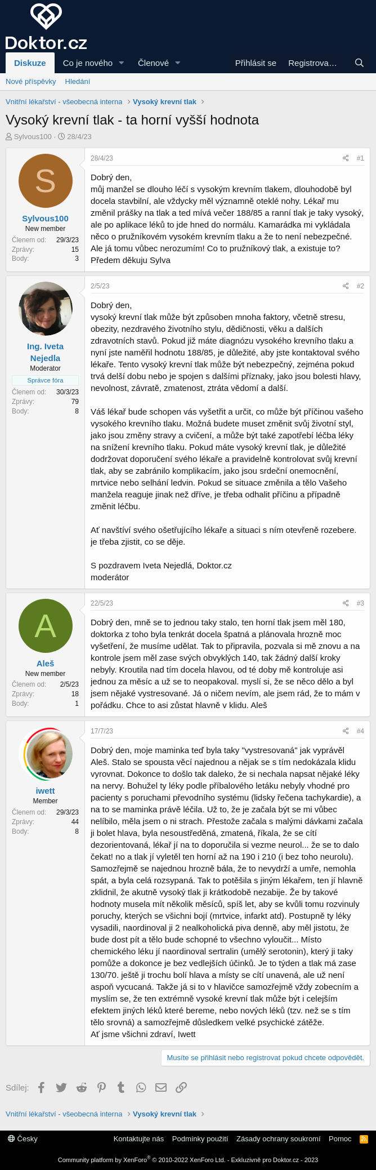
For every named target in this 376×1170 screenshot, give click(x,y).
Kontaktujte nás (139, 1139)
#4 (360, 731)
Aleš (46, 663)
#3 (360, 603)
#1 (360, 158)
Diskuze (30, 63)
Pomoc (340, 1139)
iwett (45, 790)
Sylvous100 (33, 136)
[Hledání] (359, 62)
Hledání (78, 81)
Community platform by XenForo (142, 1159)
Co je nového (88, 63)
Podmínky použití (200, 1139)
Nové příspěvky (31, 81)
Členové (153, 63)
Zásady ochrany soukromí (278, 1139)
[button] (121, 62)
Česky (23, 1139)
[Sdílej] (346, 158)
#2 (360, 286)
